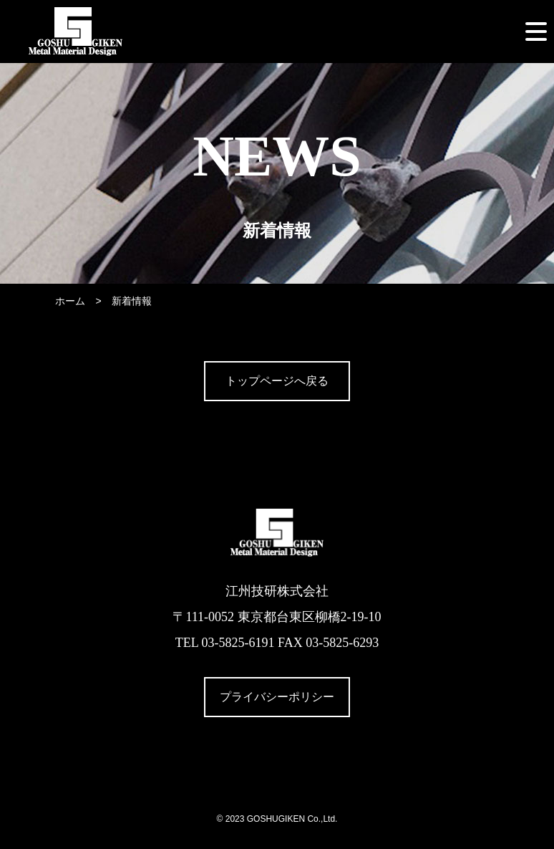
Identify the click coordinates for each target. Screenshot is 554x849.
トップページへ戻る (277, 381)
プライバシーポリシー (277, 697)
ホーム (70, 301)
